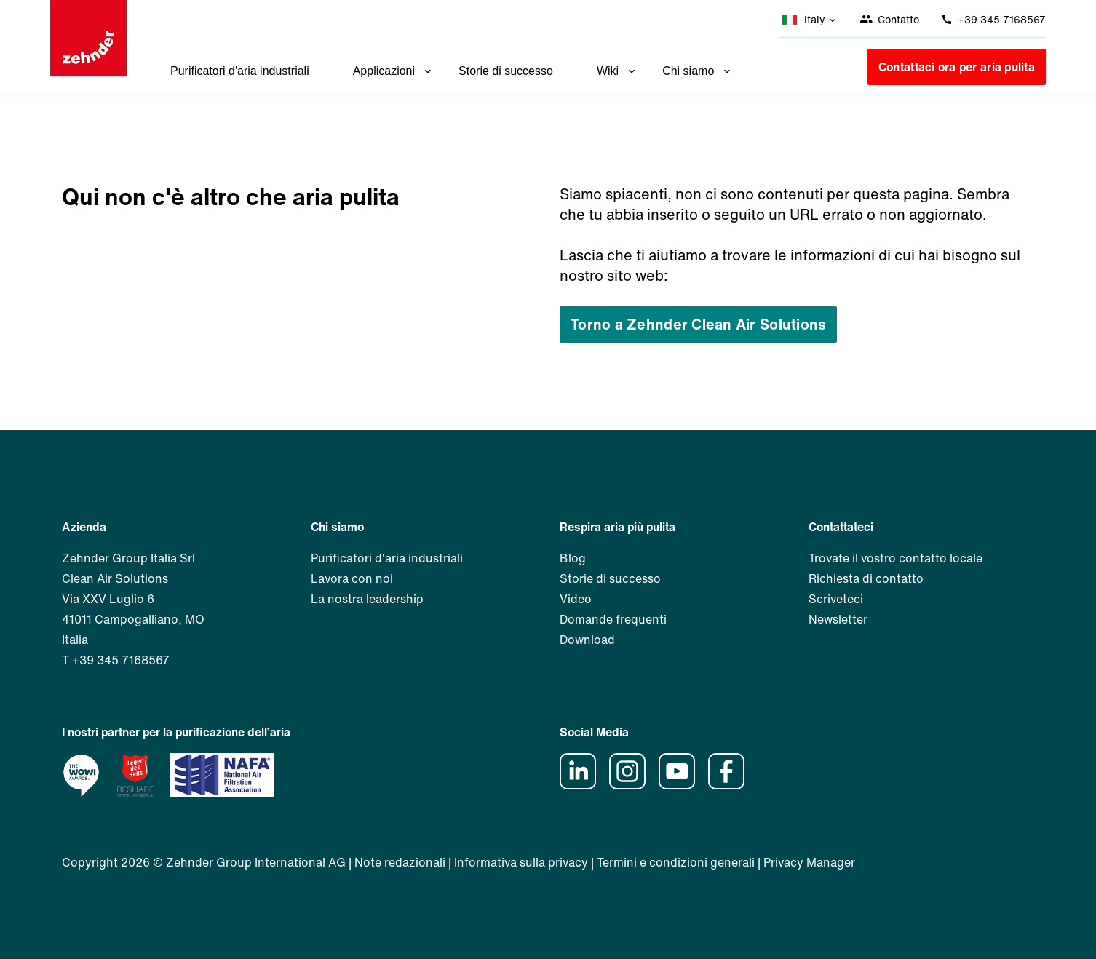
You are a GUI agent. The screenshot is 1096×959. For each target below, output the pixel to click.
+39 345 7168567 (993, 19)
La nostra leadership (367, 599)
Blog (573, 558)
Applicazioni (393, 71)
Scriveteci (836, 599)
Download (587, 639)
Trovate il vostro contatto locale (895, 558)
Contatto (889, 19)
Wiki (617, 71)
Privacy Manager (809, 862)
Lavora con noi (352, 578)
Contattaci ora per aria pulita (956, 67)
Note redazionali (399, 862)
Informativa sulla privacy (521, 862)
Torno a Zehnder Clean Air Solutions (698, 324)
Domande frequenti (613, 619)
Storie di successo (505, 71)
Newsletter (838, 619)
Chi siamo (697, 71)
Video (576, 599)
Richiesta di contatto (866, 578)
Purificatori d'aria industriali (239, 71)
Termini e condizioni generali (676, 862)
